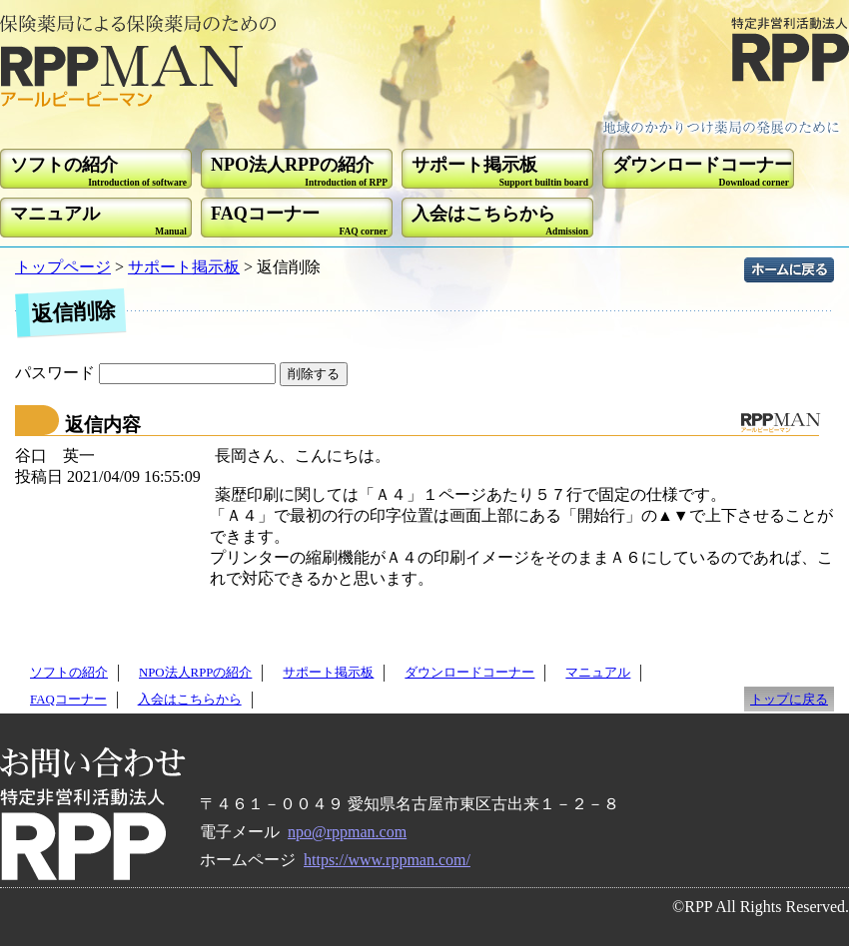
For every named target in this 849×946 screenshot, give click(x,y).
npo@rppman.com (347, 831)
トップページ (63, 266)
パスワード (147, 372)
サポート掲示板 (184, 266)
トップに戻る (789, 700)
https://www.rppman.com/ (387, 859)
